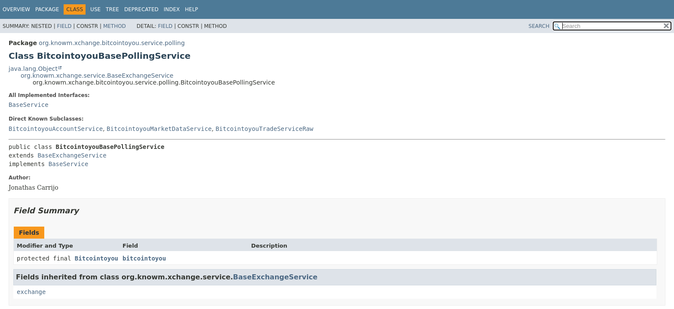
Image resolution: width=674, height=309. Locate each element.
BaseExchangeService (71, 155)
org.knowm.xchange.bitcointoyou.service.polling (112, 42)
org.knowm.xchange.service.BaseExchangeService (97, 75)
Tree (112, 9)
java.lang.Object (33, 68)
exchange (31, 291)
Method (114, 26)
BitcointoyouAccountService (56, 128)
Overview (16, 9)
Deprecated (141, 9)
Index (172, 9)
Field (64, 26)
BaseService (29, 104)
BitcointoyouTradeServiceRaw (264, 128)
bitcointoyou (144, 258)
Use (95, 9)
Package (47, 9)
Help (191, 9)
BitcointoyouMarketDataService (159, 128)
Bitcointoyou (96, 258)
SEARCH (539, 26)
